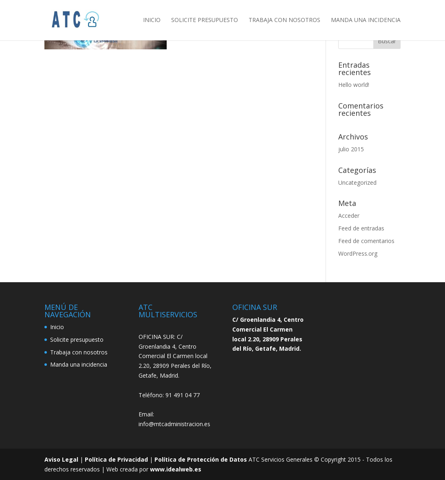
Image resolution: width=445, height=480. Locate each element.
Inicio (152, 21)
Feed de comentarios (366, 241)
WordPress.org (357, 253)
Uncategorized (357, 182)
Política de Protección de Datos (200, 459)
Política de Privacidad (116, 459)
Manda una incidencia (366, 21)
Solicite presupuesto (204, 21)
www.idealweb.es (175, 469)
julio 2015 (351, 149)
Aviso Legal (61, 459)
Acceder (348, 215)
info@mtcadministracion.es (174, 424)
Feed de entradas (361, 228)
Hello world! (353, 84)
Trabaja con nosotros (284, 21)
